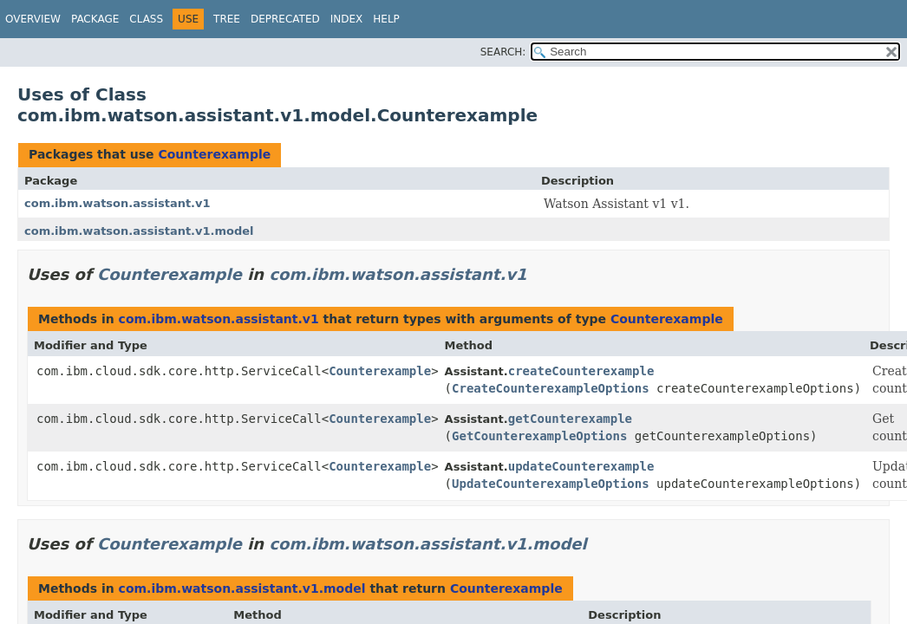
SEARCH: (503, 52)
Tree (226, 19)
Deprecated (285, 19)
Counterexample (214, 154)
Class (146, 19)
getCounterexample (570, 419)
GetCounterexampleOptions (539, 436)
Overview (33, 19)
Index (346, 19)
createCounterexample (581, 371)
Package (95, 19)
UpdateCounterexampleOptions (550, 484)
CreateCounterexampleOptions (550, 388)
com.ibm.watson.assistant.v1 (117, 203)
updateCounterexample (581, 466)
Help (386, 19)
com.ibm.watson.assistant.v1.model (139, 230)
